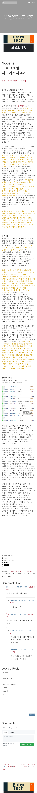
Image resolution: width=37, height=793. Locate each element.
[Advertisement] (18, 534)
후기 (12, 560)
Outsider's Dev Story (18, 16)
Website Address (9, 685)
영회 (7, 614)
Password (7, 678)
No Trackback (16, 571)
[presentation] (16, 708)
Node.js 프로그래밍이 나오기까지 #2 (13, 67)
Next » (5, 769)
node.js (6, 558)
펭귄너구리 (22, 106)
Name (6, 672)
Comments (27, 571)
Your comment (8, 695)
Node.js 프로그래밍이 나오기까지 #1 (15, 81)
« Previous (6, 764)
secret (5, 691)
